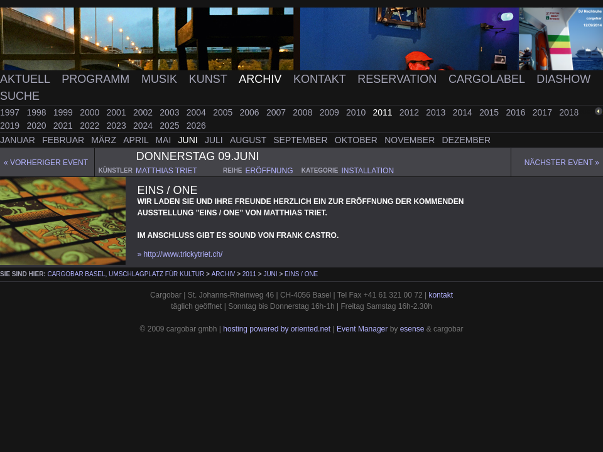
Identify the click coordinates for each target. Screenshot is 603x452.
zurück (582, 111)
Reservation (398, 79)
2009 (331, 112)
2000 (91, 112)
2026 (196, 126)
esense (412, 329)
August (249, 140)
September (301, 140)
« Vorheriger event (46, 162)
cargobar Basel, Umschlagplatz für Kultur (125, 274)
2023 (118, 126)
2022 (91, 126)
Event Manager (362, 329)
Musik (160, 79)
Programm (97, 79)
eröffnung (269, 170)
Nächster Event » (561, 162)
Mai (164, 140)
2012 (410, 112)
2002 (144, 112)
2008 (304, 112)
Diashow (563, 79)
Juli (215, 140)
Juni (189, 140)
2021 (64, 126)
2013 (437, 112)
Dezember (466, 140)
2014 (464, 112)
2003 (171, 112)
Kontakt (321, 79)
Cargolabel (488, 79)
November (410, 140)
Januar (19, 140)
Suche (20, 96)
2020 (37, 126)
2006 (251, 112)
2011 (383, 112)
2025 (171, 126)
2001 (118, 112)
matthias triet (166, 170)
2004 (198, 112)
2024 (144, 126)
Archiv (262, 79)
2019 (11, 126)
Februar (64, 140)
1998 (37, 112)
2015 (490, 112)
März (105, 140)
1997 (11, 112)
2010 (357, 112)
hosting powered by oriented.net (276, 329)
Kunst (210, 79)
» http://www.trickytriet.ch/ (179, 254)
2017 (544, 112)
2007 (277, 112)
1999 (64, 112)
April (137, 140)
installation (367, 170)
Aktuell (26, 79)
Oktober (357, 140)
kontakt (440, 295)
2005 (224, 112)
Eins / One (301, 274)
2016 (517, 112)
